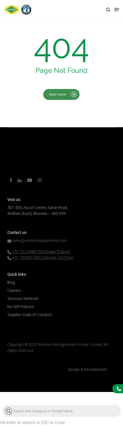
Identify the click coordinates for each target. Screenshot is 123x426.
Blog (11, 282)
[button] (116, 9)
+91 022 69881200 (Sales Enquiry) (41, 251)
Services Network (22, 298)
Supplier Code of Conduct (29, 314)
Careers (14, 290)
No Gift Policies (20, 306)
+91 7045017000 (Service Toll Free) (42, 257)
